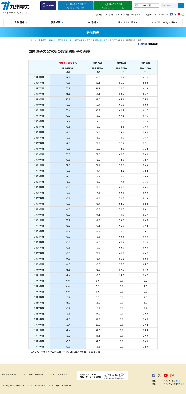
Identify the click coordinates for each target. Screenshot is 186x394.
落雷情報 (98, 15)
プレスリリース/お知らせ (164, 22)
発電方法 (52, 40)
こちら (178, 381)
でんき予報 (110, 15)
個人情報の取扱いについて (14, 374)
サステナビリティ (128, 22)
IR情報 (92, 22)
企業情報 (19, 22)
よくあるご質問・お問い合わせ (129, 15)
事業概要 (56, 22)
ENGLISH (164, 15)
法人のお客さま (113, 5)
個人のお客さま (75, 5)
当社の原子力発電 (77, 40)
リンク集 (51, 374)
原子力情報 (62, 40)
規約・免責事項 (36, 374)
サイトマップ (64, 374)
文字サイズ (150, 14)
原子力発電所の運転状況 (97, 40)
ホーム (33, 40)
